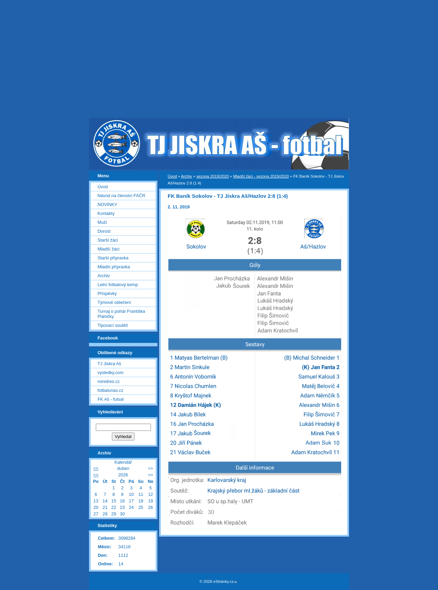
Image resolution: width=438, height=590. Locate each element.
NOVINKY (107, 204)
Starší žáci (108, 240)
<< (96, 468)
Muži (102, 222)
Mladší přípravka (114, 266)
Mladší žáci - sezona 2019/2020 (261, 176)
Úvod (172, 176)
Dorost (104, 231)
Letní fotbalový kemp (118, 284)
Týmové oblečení (114, 302)
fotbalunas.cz (110, 390)
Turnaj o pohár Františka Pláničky (121, 314)
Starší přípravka (113, 257)
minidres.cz (109, 381)
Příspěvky (107, 293)
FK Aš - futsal (111, 399)
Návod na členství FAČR (121, 195)
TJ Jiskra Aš (109, 363)
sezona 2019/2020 (212, 176)
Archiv (186, 176)
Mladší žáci (108, 249)
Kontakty (106, 213)
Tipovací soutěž (113, 325)
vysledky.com (111, 372)
